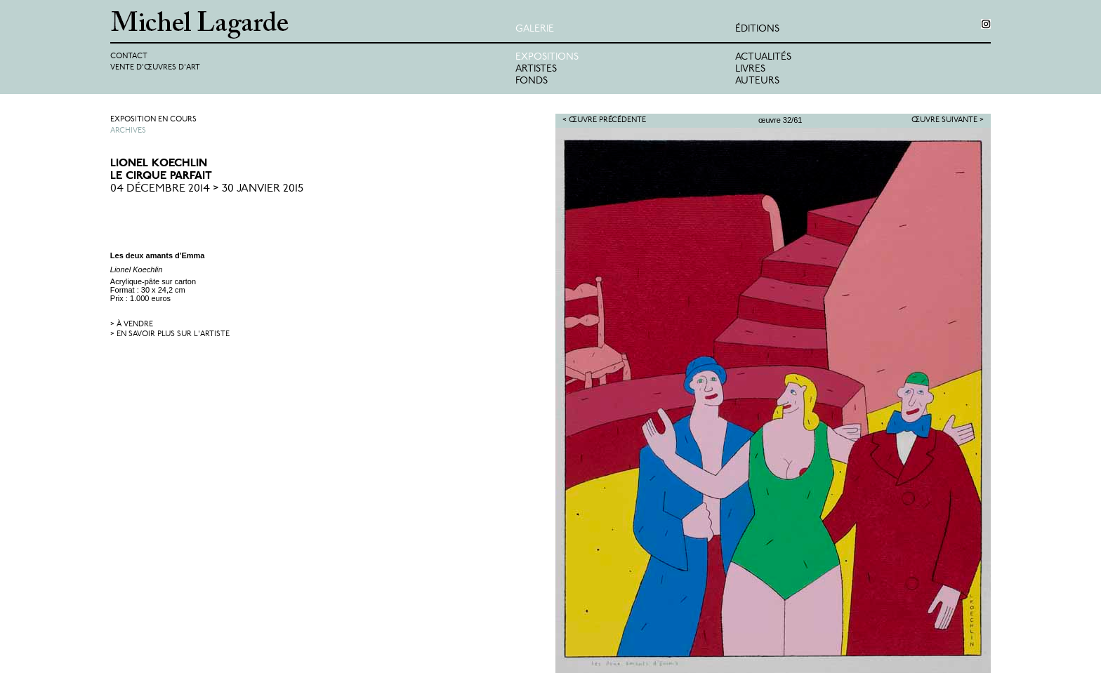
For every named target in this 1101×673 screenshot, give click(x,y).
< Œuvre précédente (604, 120)
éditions (757, 29)
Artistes (536, 69)
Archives (128, 131)
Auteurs (757, 81)
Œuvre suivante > (947, 120)
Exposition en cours (153, 120)
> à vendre (131, 324)
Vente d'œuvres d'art (155, 68)
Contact (128, 56)
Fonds (531, 81)
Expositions (547, 57)
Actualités (763, 57)
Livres (750, 69)
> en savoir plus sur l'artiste (170, 334)
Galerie (534, 29)
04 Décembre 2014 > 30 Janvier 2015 (206, 188)
